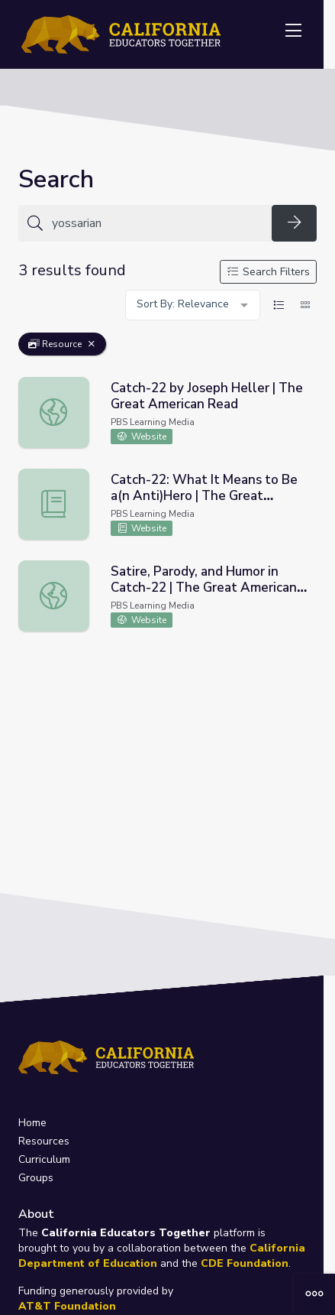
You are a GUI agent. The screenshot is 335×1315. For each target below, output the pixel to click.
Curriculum (44, 1159)
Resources (43, 1141)
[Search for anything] (157, 223)
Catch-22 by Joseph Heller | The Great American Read (207, 396)
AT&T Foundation (67, 1306)
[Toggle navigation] (293, 31)
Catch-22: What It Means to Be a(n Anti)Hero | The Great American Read (204, 496)
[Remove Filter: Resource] (91, 344)
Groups (35, 1178)
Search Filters (269, 272)
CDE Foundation (244, 1263)
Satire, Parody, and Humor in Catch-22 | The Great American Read (204, 587)
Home (32, 1122)
